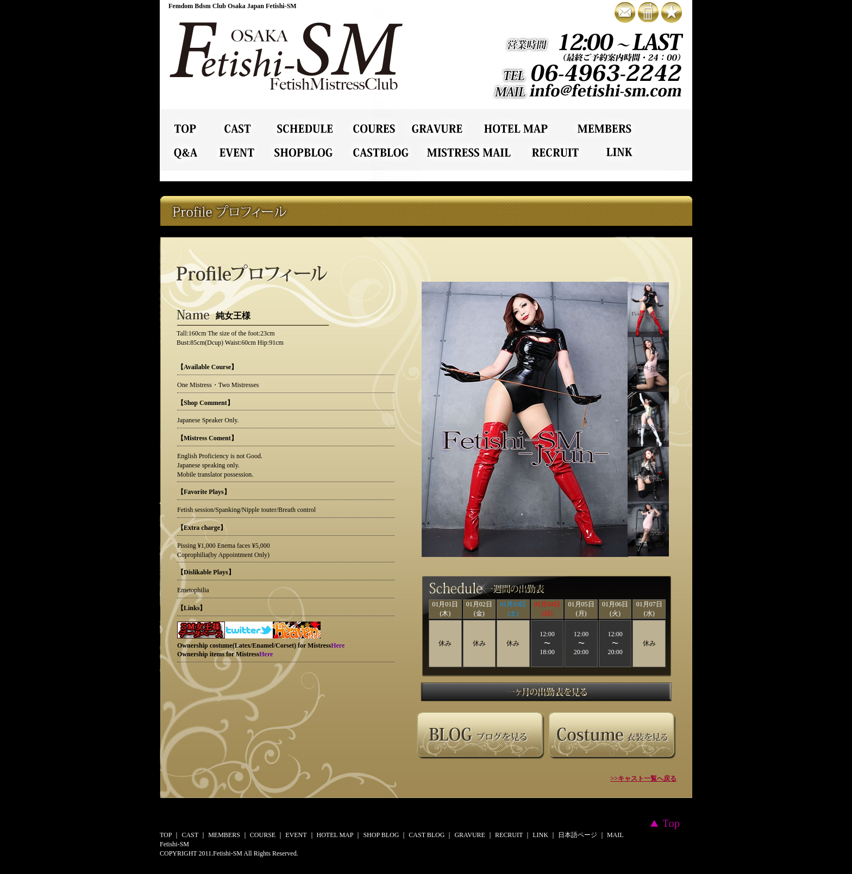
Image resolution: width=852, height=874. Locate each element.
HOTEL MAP (335, 835)
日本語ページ (577, 835)
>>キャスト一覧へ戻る (643, 778)
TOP (166, 835)
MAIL (615, 835)
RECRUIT (509, 835)
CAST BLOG (426, 835)
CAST (189, 835)
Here (337, 645)
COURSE (262, 835)
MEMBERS (224, 835)
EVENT (295, 835)
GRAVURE (469, 835)
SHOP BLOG (381, 835)
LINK (540, 835)
